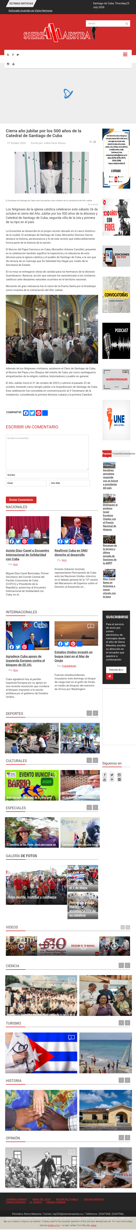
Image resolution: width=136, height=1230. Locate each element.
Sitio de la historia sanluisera (87, 1126)
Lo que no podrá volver (19, 1126)
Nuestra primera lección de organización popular (34, 1183)
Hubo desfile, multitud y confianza (32, 897)
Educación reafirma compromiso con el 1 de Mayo (81, 881)
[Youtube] (13, 64)
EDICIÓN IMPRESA (94, 1199)
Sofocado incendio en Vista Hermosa (30, 10)
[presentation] (33, 497)
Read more (14, 901)
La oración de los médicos (21, 1068)
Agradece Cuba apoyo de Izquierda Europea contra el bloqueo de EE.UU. (25, 660)
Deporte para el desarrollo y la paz (74, 748)
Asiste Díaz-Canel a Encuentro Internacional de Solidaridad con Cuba (27, 555)
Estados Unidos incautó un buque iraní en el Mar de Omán (73, 656)
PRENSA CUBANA (56, 1202)
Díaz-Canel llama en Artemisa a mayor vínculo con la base (109, 588)
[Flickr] (119, 779)
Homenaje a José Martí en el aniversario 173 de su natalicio (82, 909)
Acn (15, 564)
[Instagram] (8, 64)
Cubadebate (69, 666)
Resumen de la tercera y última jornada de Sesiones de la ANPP (110, 554)
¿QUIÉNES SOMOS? (16, 1199)
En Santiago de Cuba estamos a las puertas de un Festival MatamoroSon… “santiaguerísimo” (74, 792)
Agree (93, 1225)
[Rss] (8, 54)
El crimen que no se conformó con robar (93, 1183)
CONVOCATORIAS (16, 1202)
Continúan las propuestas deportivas (27, 748)
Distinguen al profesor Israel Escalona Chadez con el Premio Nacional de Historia (110, 517)
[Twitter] (18, 54)
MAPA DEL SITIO (41, 1199)
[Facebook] (13, 54)
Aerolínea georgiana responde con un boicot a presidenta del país (110, 479)
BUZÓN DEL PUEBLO (67, 1199)
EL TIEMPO (36, 1202)
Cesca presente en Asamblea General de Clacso (97, 1011)
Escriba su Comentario (47, 452)
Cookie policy (54, 1225)
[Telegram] (112, 779)
